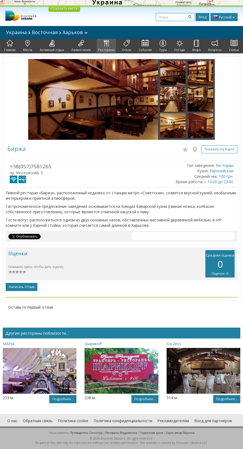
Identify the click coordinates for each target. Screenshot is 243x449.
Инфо (196, 46)
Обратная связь (38, 420)
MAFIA (8, 343)
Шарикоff (93, 343)
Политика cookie (73, 420)
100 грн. (226, 176)
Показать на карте (219, 149)
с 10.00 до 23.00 (219, 181)
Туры (163, 46)
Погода (179, 46)
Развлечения (81, 46)
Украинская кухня (151, 433)
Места (27, 46)
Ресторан (224, 165)
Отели (126, 46)
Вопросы (215, 46)
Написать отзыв (21, 287)
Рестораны (106, 46)
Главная (10, 46)
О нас (12, 420)
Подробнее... (62, 399)
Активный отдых (52, 46)
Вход (202, 17)
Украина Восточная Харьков (47, 32)
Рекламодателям (173, 420)
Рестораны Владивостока (121, 433)
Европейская (221, 170)
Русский (224, 17)
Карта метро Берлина (180, 433)
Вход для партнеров (213, 420)
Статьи (234, 46)
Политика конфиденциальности (122, 420)
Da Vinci (174, 343)
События (145, 46)
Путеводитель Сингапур (86, 433)
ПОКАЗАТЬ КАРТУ (64, 9)
